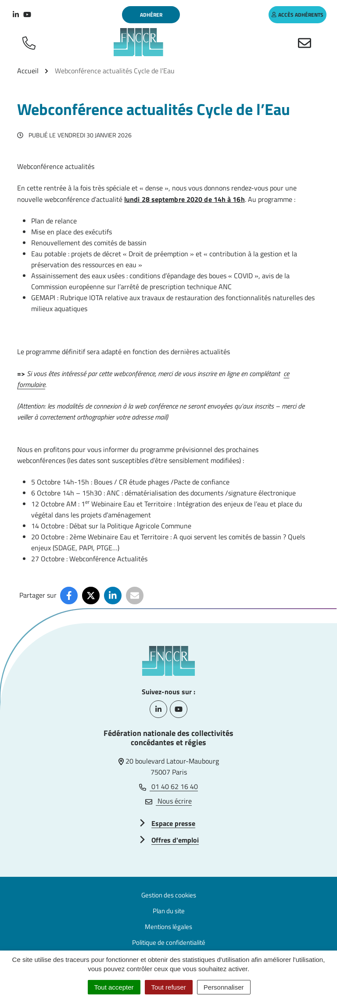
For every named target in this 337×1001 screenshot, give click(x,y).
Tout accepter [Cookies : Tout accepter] (114, 987)
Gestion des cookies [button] (168, 895)
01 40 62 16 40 (168, 786)
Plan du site (169, 911)
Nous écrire (168, 801)
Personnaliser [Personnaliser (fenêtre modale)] (224, 987)
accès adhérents (297, 15)
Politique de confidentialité (168, 942)
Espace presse (173, 823)
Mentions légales (168, 927)
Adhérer (151, 15)
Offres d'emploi (175, 840)
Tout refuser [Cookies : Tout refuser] (168, 987)
